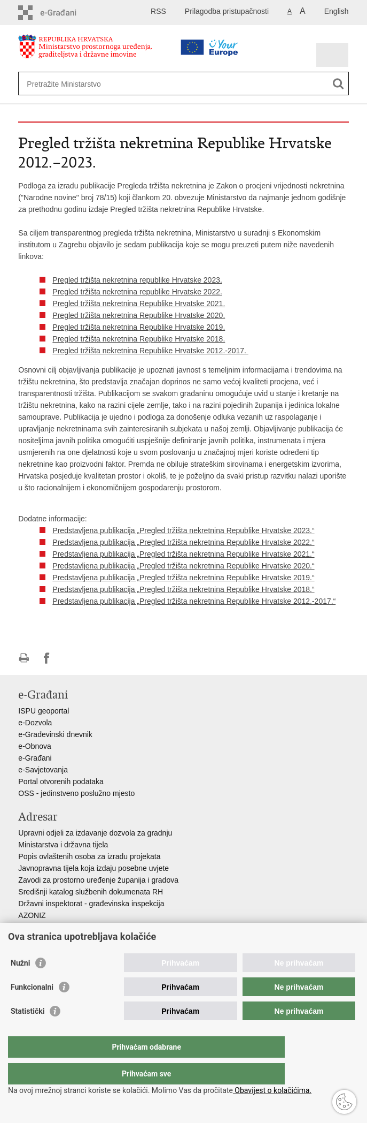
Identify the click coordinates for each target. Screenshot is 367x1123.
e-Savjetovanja (43, 769)
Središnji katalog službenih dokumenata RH (90, 891)
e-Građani (34, 758)
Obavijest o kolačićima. (272, 1090)
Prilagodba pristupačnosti (227, 11)
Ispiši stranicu (23, 658)
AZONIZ (31, 915)
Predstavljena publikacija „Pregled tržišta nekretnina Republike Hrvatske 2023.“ (183, 530)
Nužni (20, 984)
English (336, 11)
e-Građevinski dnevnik (55, 734)
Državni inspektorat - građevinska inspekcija (91, 903)
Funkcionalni (32, 1008)
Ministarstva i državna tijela (63, 844)
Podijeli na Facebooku (46, 658)
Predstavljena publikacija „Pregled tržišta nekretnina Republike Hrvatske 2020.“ (183, 566)
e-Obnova (34, 746)
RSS (158, 11)
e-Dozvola (35, 722)
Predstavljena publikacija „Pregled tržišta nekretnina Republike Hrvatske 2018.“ (183, 589)
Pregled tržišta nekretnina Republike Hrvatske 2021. (138, 303)
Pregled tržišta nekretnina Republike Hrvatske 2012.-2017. (150, 350)
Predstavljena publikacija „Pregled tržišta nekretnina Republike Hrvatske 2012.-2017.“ (193, 601)
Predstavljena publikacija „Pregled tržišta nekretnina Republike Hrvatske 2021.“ (183, 554)
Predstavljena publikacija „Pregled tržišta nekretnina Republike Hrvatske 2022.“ (183, 542)
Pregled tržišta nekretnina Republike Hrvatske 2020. (138, 315)
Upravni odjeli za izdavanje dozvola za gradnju (95, 833)
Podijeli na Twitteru (69, 658)
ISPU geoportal (43, 711)
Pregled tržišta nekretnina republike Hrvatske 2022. (137, 291)
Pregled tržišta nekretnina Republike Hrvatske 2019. (138, 327)
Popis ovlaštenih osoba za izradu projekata (89, 856)
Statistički (27, 1032)
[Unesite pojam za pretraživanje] (154, 84)
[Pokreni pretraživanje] (338, 83)
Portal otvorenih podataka (61, 781)
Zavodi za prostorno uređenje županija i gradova (98, 880)
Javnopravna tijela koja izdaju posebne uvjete (93, 868)
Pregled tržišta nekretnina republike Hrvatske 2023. (137, 280)
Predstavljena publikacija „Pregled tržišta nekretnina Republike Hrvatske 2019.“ (183, 577)
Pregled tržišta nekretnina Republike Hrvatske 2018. (138, 339)
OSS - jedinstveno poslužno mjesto (76, 793)
